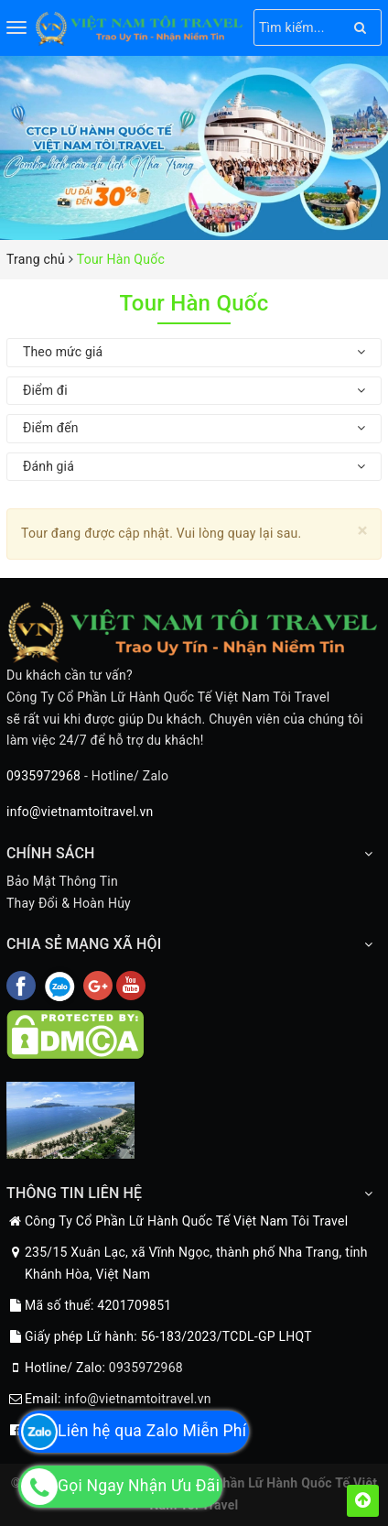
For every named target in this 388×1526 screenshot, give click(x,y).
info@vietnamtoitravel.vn (80, 811)
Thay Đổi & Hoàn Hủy (68, 903)
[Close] (363, 530)
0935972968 (43, 775)
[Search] (360, 27)
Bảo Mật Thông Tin (62, 881)
